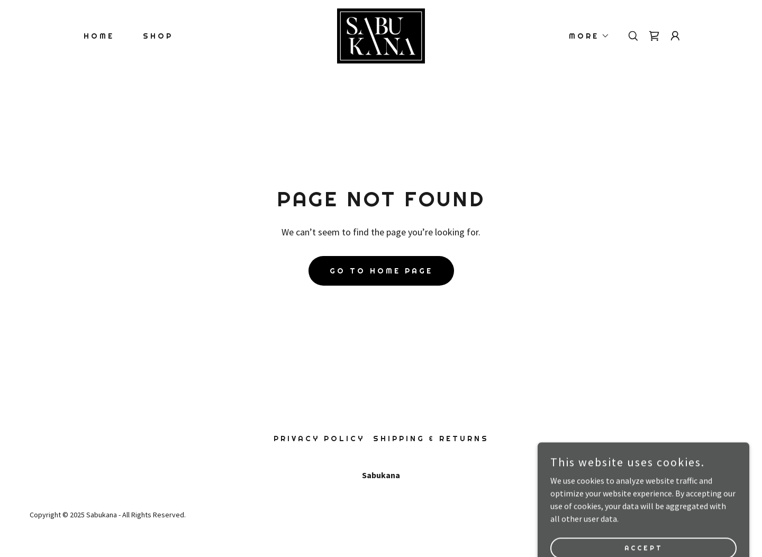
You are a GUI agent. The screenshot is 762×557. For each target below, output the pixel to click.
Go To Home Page (381, 271)
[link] (381, 35)
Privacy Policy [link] (319, 438)
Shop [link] (158, 36)
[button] (585, 36)
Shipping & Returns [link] (431, 438)
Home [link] (99, 36)
